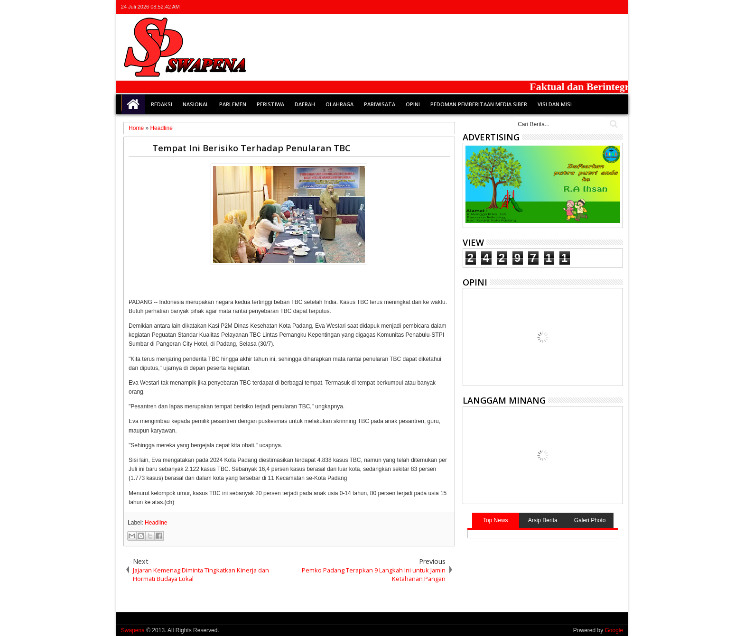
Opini (413, 104)
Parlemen (232, 104)
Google (613, 630)
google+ (592, 7)
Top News (495, 520)
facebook (580, 7)
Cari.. (612, 124)
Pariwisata (379, 104)
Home (133, 104)
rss (604, 7)
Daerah (305, 104)
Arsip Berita (543, 520)
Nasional (196, 104)
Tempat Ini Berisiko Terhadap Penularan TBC (251, 148)
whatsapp (617, 7)
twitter (567, 7)
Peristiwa (270, 104)
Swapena (133, 630)
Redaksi (161, 104)
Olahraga (339, 104)
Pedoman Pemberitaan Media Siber (478, 104)
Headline (156, 522)
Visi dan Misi (555, 104)
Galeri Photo (590, 520)
